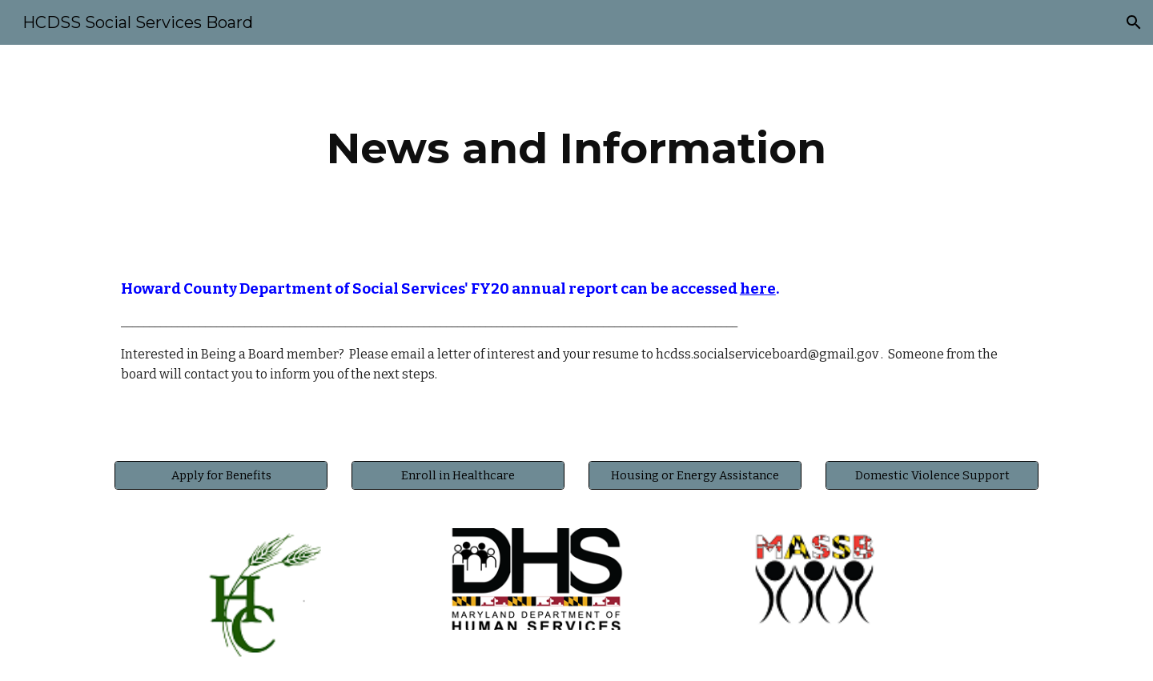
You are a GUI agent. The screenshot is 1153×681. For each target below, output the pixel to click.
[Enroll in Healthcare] (458, 475)
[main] (576, 148)
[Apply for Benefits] (221, 475)
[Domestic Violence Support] (932, 475)
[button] (1134, 22)
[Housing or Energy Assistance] (695, 475)
